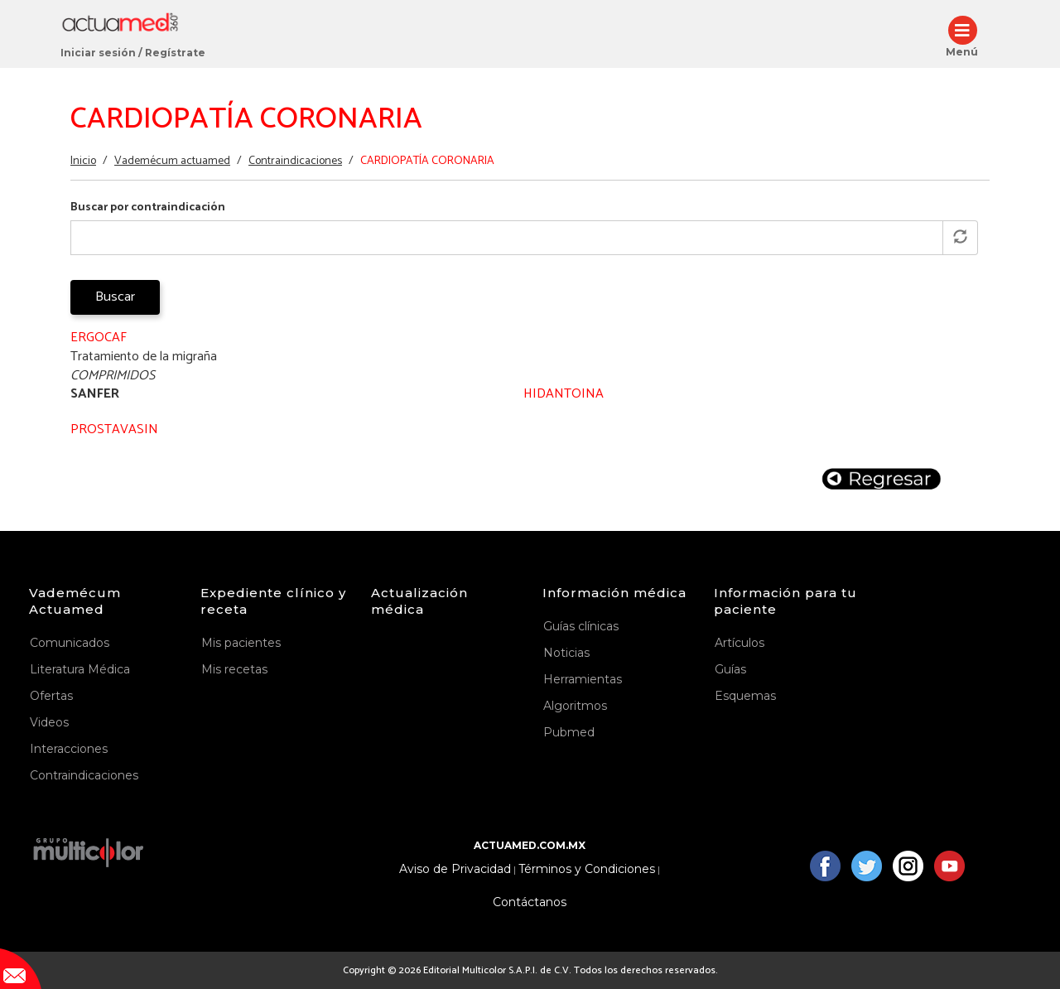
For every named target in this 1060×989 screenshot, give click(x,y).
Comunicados (69, 642)
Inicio (83, 161)
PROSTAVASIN (114, 429)
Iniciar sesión (98, 52)
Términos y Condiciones (586, 869)
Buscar (115, 297)
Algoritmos (575, 705)
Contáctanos (529, 902)
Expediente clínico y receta (273, 601)
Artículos (739, 642)
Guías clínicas (581, 626)
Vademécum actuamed (172, 161)
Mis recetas (234, 669)
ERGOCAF (98, 337)
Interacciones (69, 748)
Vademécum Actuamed (75, 601)
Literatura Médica (80, 669)
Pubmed (569, 732)
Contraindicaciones (295, 161)
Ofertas (51, 695)
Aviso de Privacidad (455, 869)
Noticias (566, 652)
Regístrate (175, 52)
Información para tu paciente (785, 601)
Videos (49, 722)
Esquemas (745, 695)
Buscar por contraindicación (147, 208)
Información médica (614, 593)
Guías (730, 669)
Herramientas (582, 679)
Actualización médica (419, 601)
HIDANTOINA (563, 394)
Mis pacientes (241, 642)
